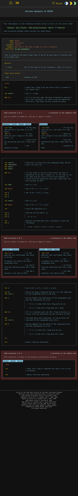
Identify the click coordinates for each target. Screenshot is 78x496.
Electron (61, 28)
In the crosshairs (22, 49)
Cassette (10, 28)
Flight (14, 124)
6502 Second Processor (38, 28)
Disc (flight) (21, 28)
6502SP (21, 124)
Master (51, 28)
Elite (56, 3)
